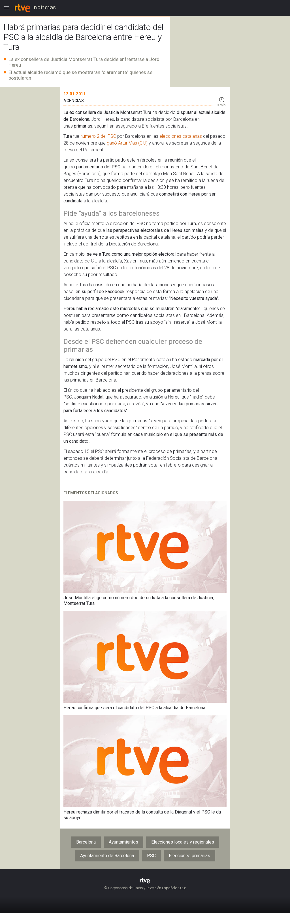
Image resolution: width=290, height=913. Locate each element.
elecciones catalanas (180, 136)
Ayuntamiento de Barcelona (107, 855)
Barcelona (86, 842)
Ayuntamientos (123, 842)
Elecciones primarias (189, 855)
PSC (151, 855)
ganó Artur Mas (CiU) (127, 143)
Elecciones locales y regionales (182, 842)
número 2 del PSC (98, 136)
